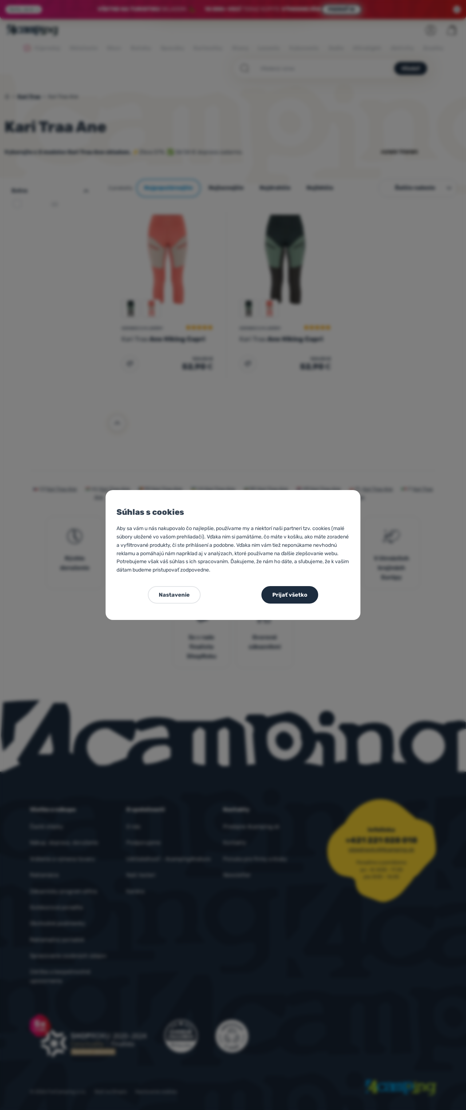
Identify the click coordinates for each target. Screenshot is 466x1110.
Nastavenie (174, 595)
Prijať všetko (289, 595)
